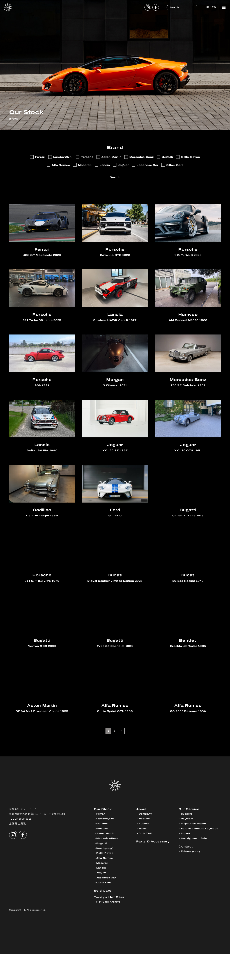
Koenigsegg (104, 848)
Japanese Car (106, 877)
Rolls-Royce (104, 853)
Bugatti (101, 843)
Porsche (102, 828)
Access (144, 823)
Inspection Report (193, 823)
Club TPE (145, 833)
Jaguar (101, 872)
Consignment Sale (194, 838)
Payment (187, 818)
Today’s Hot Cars (109, 897)
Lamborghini (105, 818)
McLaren (102, 823)
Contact (185, 846)
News (143, 828)
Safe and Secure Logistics (199, 828)
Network (145, 818)
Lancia (101, 867)
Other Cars (104, 882)
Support (186, 813)
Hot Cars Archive (108, 901)
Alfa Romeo (104, 858)
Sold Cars (102, 891)
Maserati (102, 863)
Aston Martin (105, 833)
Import (185, 833)
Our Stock (103, 809)
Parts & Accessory (153, 841)
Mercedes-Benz (107, 838)
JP (207, 7)
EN (213, 7)
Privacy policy (191, 851)
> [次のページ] (121, 731)
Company (145, 813)
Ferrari (100, 813)
